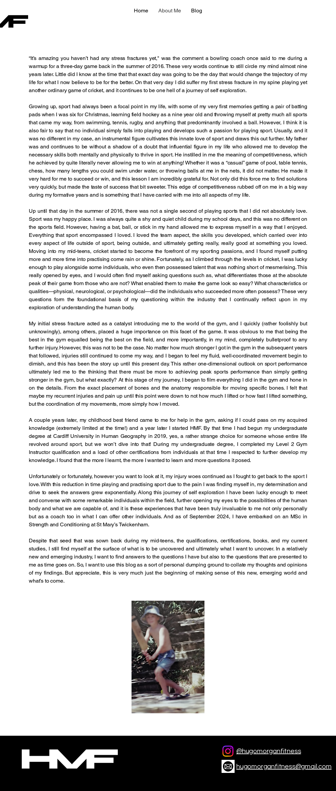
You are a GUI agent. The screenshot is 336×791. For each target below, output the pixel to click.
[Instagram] (228, 751)
